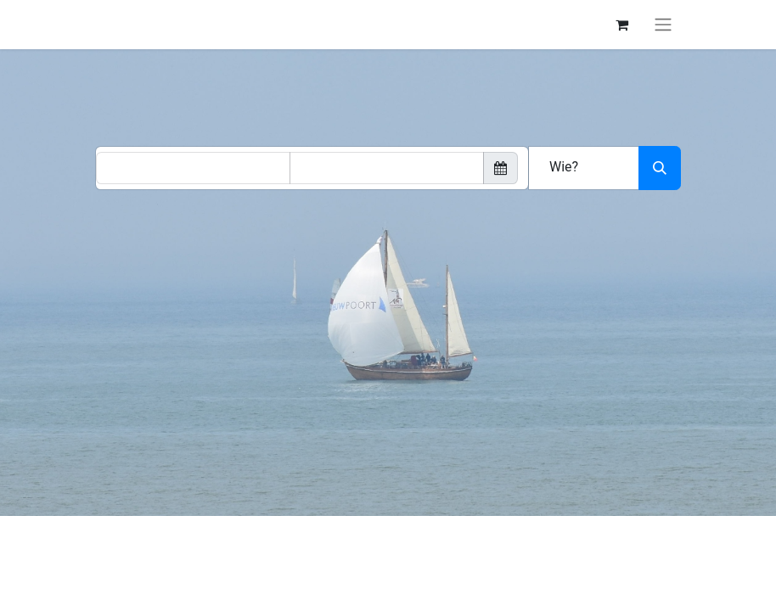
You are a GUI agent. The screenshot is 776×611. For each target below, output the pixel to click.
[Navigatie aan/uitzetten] (663, 24)
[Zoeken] (659, 168)
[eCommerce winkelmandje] (621, 25)
